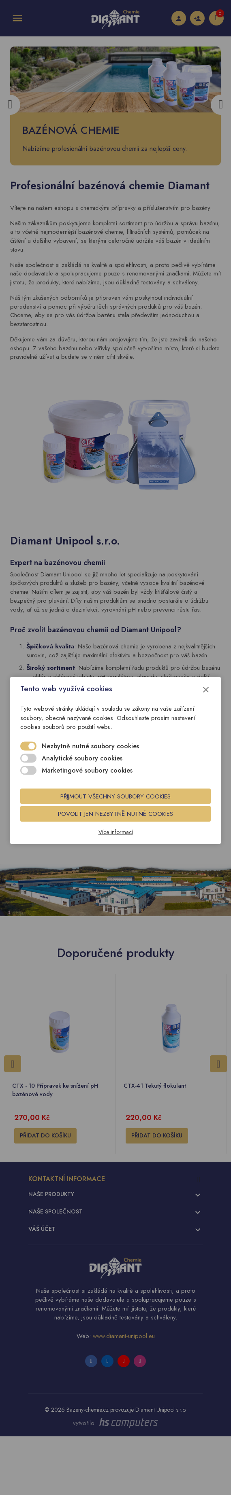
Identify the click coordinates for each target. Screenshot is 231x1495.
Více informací (115, 832)
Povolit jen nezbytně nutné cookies (115, 813)
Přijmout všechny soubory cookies (115, 796)
